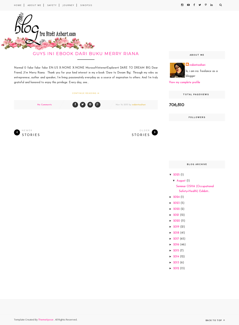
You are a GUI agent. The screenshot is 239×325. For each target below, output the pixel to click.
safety (52, 5)
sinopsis (86, 5)
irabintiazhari (139, 105)
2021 (176, 215)
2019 (176, 227)
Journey (68, 5)
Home (18, 5)
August (182, 180)
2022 (177, 209)
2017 (176, 239)
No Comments (44, 105)
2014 (176, 256)
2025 (177, 174)
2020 (177, 221)
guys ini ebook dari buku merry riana (86, 53)
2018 (176, 233)
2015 (176, 250)
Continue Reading (86, 93)
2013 (176, 262)
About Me (34, 5)
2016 (176, 244)
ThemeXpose (46, 319)
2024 (177, 197)
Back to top (215, 320)
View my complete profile (184, 82)
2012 (176, 268)
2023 (177, 203)
